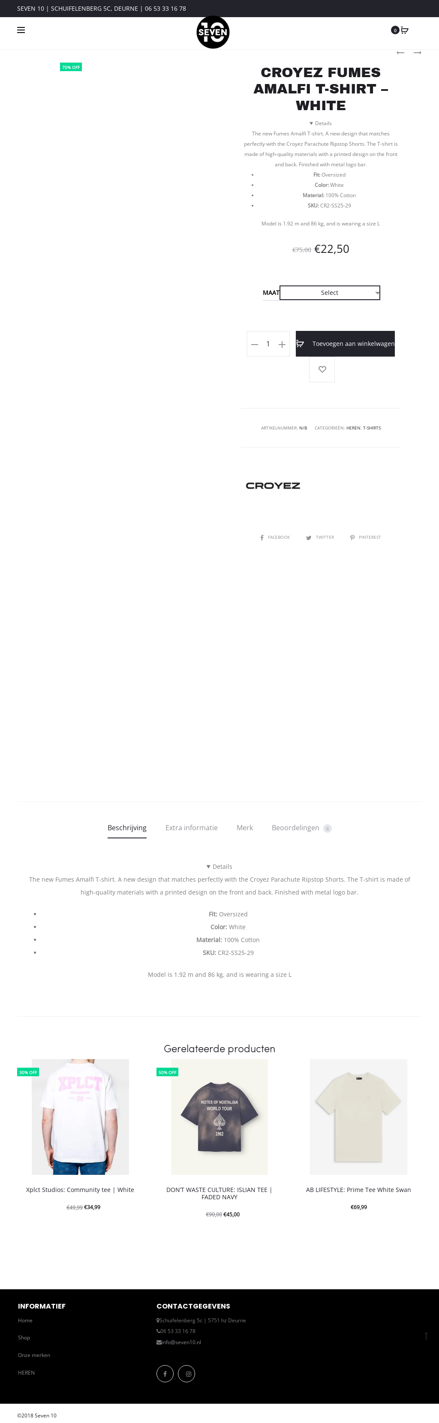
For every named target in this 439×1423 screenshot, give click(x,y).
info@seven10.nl (181, 1342)
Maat (271, 293)
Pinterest (365, 537)
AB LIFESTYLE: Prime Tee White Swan (358, 1190)
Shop (24, 1337)
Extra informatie (191, 827)
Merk (245, 827)
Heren (353, 428)
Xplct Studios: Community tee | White (80, 1190)
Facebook (275, 537)
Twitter (320, 537)
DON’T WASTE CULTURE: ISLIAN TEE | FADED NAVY (219, 1193)
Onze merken (34, 1355)
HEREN (26, 1372)
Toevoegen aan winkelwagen (345, 343)
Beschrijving (127, 827)
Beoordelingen (302, 828)
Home (25, 1320)
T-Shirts (372, 428)
